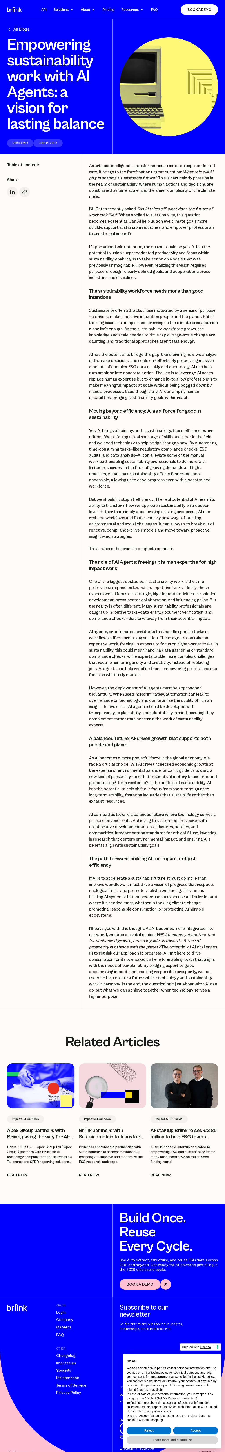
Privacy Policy (68, 1392)
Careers (63, 1327)
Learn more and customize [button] (172, 1440)
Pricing (108, 10)
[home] (14, 10)
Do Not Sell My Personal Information (171, 1398)
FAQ (154, 10)
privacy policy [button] (161, 1411)
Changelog (65, 1355)
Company (64, 1319)
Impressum (66, 1363)
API (44, 10)
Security (63, 1370)
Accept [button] (196, 1430)
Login (61, 1312)
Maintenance (67, 1378)
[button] (63, 10)
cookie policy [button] (205, 1376)
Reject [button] (149, 1430)
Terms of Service (71, 1385)
